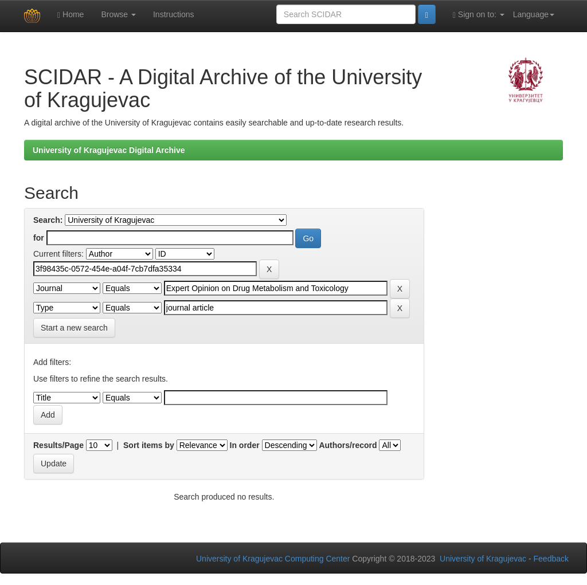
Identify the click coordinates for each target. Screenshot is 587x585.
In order (245, 445)
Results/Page (58, 445)
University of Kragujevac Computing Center (273, 558)
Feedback (551, 558)
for (38, 237)
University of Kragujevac (483, 558)
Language (533, 14)
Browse (118, 14)
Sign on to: (478, 14)
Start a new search (74, 327)
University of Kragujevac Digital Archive (109, 150)
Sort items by (148, 445)
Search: (47, 220)
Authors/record (348, 445)
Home (70, 14)
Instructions (173, 14)
